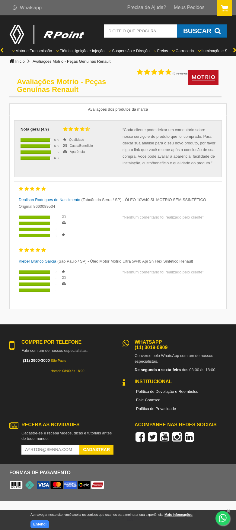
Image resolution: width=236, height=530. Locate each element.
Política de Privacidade (156, 408)
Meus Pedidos (189, 7)
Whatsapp (27, 7)
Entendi (39, 524)
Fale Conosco (148, 400)
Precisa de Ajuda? (146, 7)
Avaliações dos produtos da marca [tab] (118, 109)
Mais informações (178, 514)
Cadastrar (96, 449)
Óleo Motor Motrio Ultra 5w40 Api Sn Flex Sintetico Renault (141, 261)
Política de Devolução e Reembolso (167, 391)
